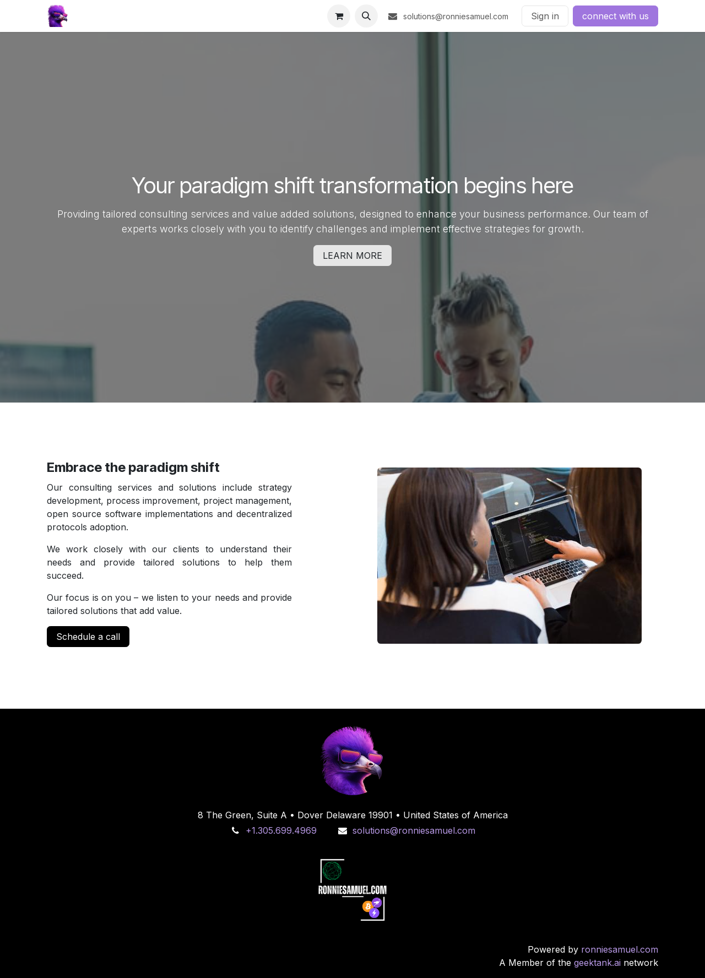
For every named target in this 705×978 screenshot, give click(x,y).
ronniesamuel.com (619, 949)
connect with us (615, 15)
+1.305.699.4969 (281, 830)
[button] (366, 16)
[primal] (352, 760)
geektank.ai (597, 962)
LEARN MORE (352, 255)
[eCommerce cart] (338, 16)
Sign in (545, 15)
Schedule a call (88, 636)
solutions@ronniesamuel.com (413, 830)
